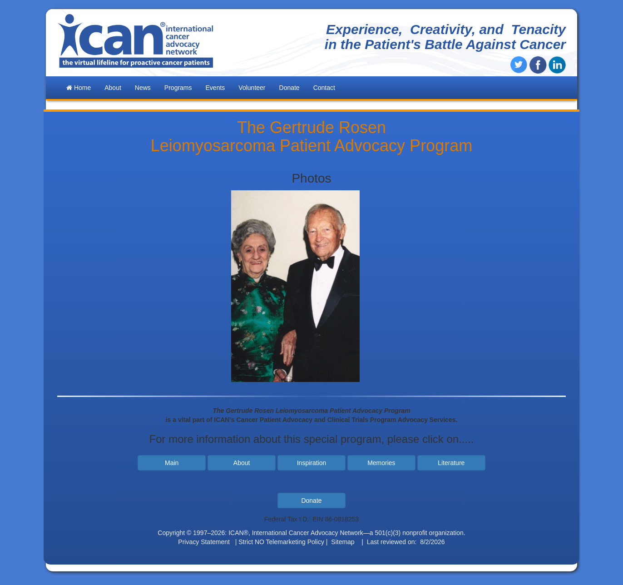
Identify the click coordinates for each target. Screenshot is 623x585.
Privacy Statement (204, 541)
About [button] (112, 87)
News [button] (143, 87)
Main (171, 462)
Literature (451, 462)
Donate (289, 87)
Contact (324, 87)
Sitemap (342, 541)
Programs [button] (178, 87)
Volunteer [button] (251, 87)
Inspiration (311, 462)
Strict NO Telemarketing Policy (281, 541)
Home (78, 87)
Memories (381, 462)
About (241, 462)
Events (215, 87)
